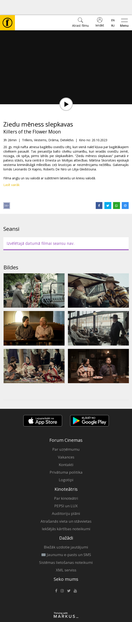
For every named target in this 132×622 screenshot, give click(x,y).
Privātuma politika (66, 457)
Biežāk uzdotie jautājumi (66, 531)
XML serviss (66, 554)
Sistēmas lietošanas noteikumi (66, 547)
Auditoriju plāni (66, 498)
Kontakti (66, 449)
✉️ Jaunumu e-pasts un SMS (66, 539)
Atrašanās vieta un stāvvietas (66, 506)
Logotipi (66, 464)
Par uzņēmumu (66, 434)
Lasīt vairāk (11, 170)
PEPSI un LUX (66, 490)
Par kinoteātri (66, 483)
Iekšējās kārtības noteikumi (66, 513)
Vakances (66, 441)
